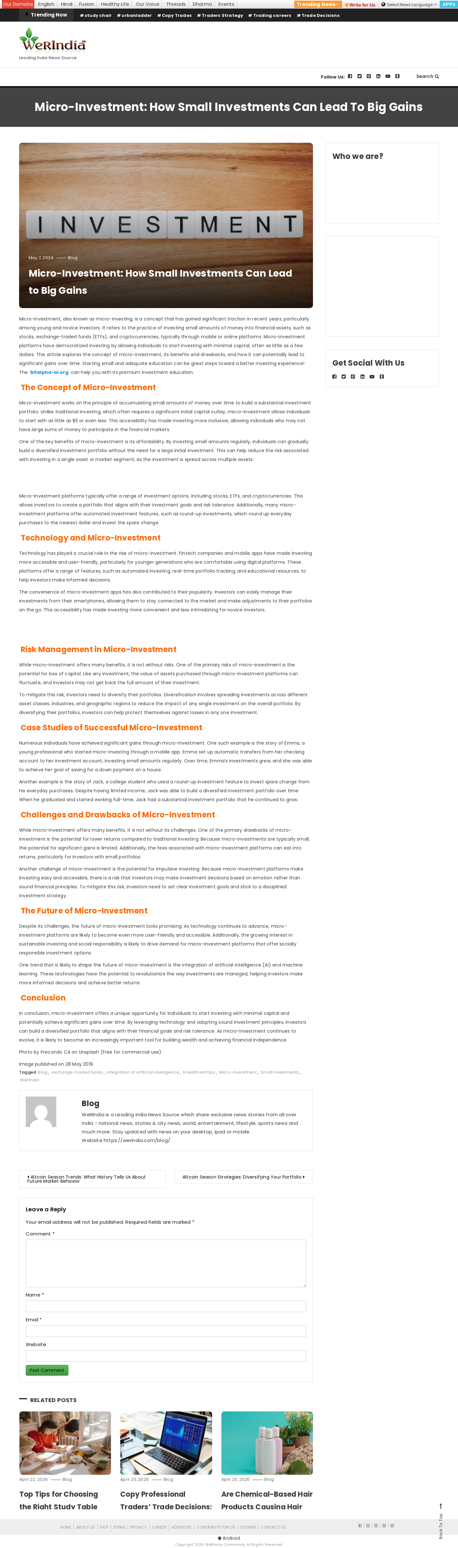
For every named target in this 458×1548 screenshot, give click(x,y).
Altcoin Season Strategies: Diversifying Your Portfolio (242, 1177)
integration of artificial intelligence (143, 1072)
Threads (176, 4)
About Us (85, 1527)
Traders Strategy (222, 15)
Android (229, 1538)
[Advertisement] (323, 39)
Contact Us (273, 1527)
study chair (98, 15)
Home (65, 1527)
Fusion (86, 4)
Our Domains (18, 4)
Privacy (138, 1527)
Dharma (202, 4)
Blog (73, 258)
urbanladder (136, 15)
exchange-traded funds (77, 1072)
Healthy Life (115, 4)
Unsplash (89, 1052)
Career (159, 1527)
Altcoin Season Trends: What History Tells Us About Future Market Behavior (86, 1179)
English (46, 4)
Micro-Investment (238, 1072)
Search (427, 76)
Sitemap (248, 1527)
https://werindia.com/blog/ (137, 1140)
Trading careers (272, 15)
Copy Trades (177, 15)
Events (226, 4)
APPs (448, 4)
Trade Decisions (321, 15)
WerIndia (29, 1080)
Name (35, 1294)
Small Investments (279, 1072)
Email (34, 1319)
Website (36, 1344)
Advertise (181, 1527)
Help (104, 1527)
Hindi (67, 4)
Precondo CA (55, 1052)
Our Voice (147, 4)
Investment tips (199, 1072)
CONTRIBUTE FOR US (216, 1527)
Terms (119, 1527)
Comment (40, 1233)
